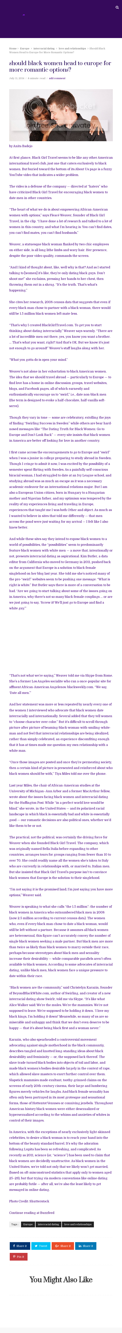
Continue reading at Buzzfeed (30, 1197)
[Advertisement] (61, 637)
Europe (23, 44)
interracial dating (43, 44)
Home (12, 44)
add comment (56, 85)
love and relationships (71, 44)
